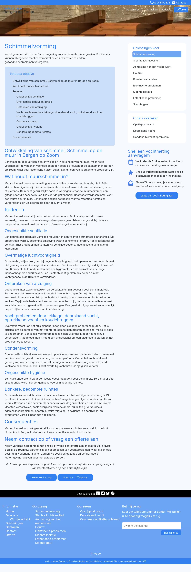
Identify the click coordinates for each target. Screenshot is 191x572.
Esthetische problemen (51, 539)
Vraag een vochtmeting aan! (157, 195)
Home (10, 511)
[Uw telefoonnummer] (151, 525)
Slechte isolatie (45, 535)
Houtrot (40, 527)
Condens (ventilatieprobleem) (100, 519)
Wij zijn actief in (21, 519)
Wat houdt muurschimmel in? (30, 86)
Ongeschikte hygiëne (29, 126)
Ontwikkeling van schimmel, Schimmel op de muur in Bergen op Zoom (56, 80)
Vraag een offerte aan (75, 477)
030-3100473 (160, 2)
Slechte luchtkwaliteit (49, 515)
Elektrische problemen (50, 531)
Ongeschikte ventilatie (30, 96)
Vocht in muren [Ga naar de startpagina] (16, 10)
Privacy (96, 553)
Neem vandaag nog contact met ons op (29, 445)
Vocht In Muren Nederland (101, 561)
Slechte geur (44, 543)
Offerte (181, 9)
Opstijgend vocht (91, 511)
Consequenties (22, 137)
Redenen (18, 91)
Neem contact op (41, 477)
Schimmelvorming (47, 511)
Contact (179, 2)
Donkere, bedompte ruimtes (34, 131)
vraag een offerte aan (70, 445)
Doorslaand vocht (92, 515)
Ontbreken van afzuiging (32, 107)
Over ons (12, 515)
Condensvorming (27, 121)
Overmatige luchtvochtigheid (34, 101)
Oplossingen (133, 9)
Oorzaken (151, 9)
